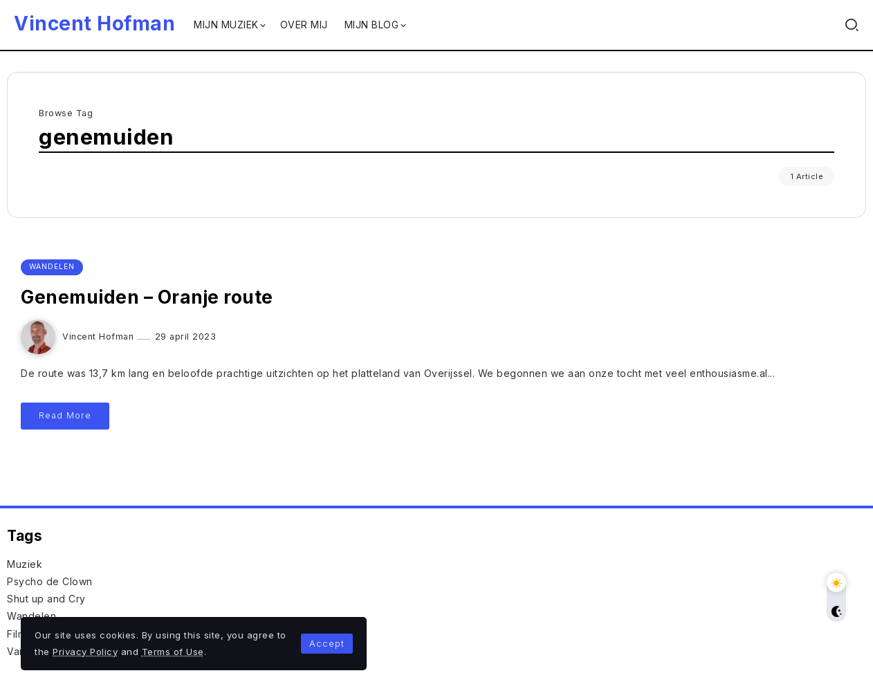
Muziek (24, 564)
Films (19, 634)
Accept (326, 643)
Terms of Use (173, 651)
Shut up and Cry (46, 599)
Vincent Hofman (94, 23)
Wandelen (31, 616)
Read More (65, 415)
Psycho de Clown (50, 581)
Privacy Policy (85, 651)
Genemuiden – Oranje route (147, 297)
